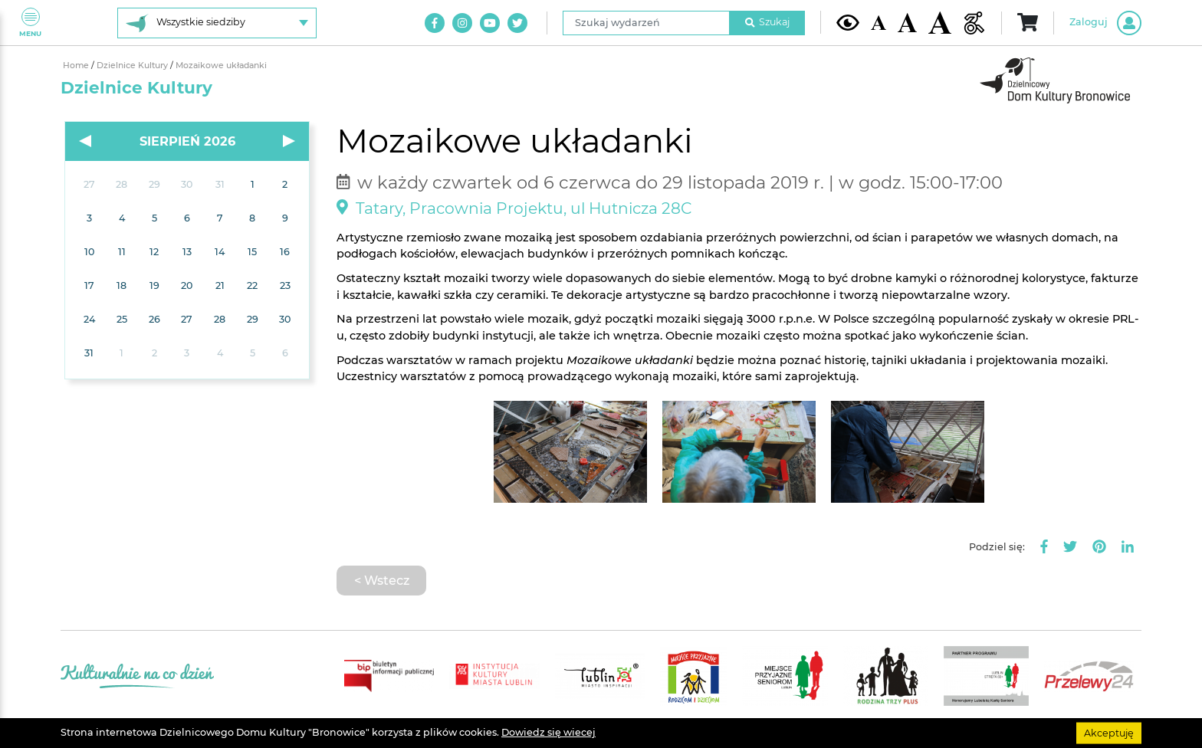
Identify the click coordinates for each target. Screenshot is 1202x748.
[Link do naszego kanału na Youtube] (490, 23)
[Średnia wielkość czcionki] (907, 22)
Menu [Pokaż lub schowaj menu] (30, 23)
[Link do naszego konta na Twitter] (517, 23)
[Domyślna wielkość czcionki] (878, 22)
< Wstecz (381, 580)
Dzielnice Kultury (133, 66)
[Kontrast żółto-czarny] (847, 22)
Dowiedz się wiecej (548, 732)
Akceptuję (1109, 732)
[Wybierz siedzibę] (217, 23)
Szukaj (767, 22)
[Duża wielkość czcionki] (939, 22)
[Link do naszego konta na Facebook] (435, 23)
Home (77, 66)
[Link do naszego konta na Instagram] (462, 23)
